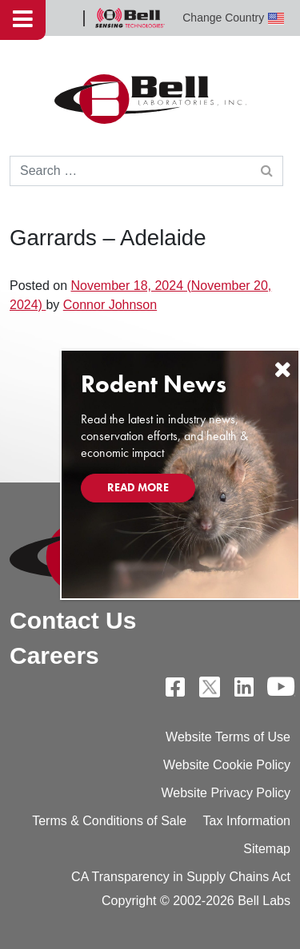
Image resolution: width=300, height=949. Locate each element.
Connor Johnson (110, 305)
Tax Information (246, 821)
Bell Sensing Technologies (130, 18)
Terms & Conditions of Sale (109, 821)
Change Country (233, 18)
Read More (138, 487)
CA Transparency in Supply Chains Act (180, 876)
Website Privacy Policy (225, 793)
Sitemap (266, 849)
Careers (54, 655)
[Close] (282, 369)
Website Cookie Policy (226, 765)
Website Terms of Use (228, 737)
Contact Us (73, 620)
